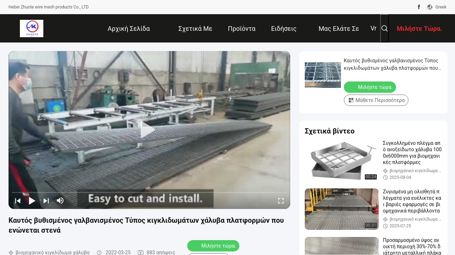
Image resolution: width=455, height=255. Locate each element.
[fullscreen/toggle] (281, 200)
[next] (46, 200)
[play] (149, 130)
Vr (373, 28)
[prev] (18, 200)
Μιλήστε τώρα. (214, 245)
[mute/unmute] (60, 200)
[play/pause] (32, 200)
